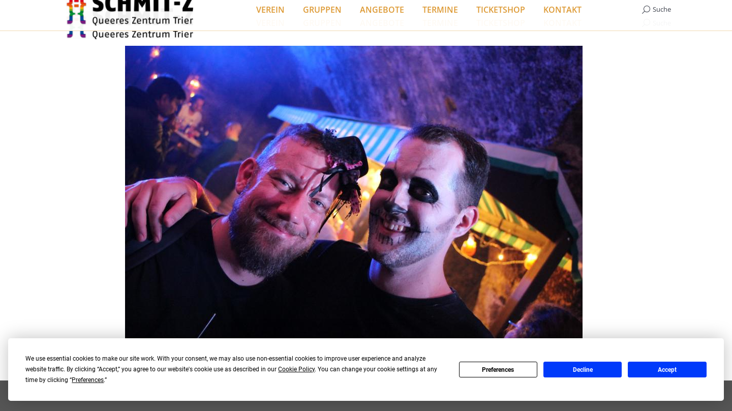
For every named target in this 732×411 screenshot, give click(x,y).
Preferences (498, 369)
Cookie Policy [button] (296, 369)
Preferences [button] (88, 380)
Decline (583, 369)
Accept (667, 369)
